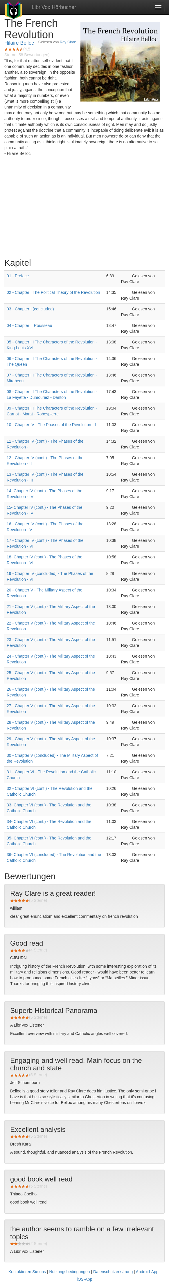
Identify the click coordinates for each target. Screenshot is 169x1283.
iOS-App (84, 1279)
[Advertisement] (84, 208)
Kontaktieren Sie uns (27, 1271)
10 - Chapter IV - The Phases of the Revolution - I (51, 424)
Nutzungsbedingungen (69, 1271)
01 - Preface (18, 276)
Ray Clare (68, 42)
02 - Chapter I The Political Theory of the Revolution (53, 292)
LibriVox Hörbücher (54, 7)
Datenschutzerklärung (113, 1271)
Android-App (147, 1271)
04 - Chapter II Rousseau (29, 325)
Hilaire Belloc (19, 43)
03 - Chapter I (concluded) (30, 309)
